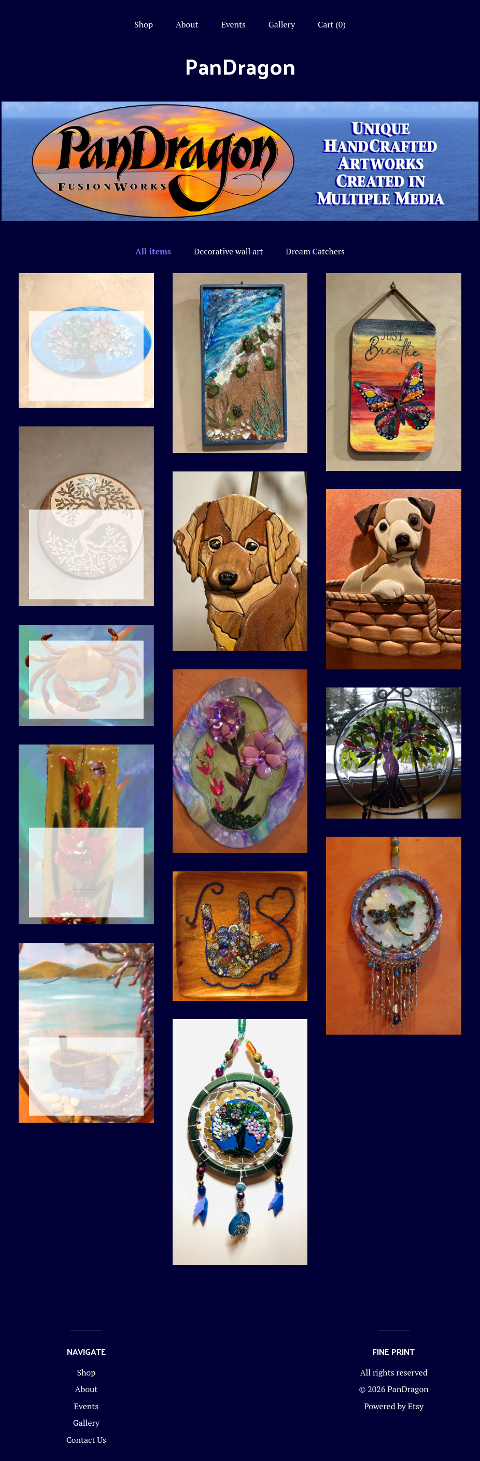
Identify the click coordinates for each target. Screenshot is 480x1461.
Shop (143, 24)
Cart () (332, 24)
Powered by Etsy (393, 1406)
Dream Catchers (315, 251)
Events (233, 24)
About (187, 24)
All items (153, 251)
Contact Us (86, 1439)
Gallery (282, 24)
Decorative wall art (228, 251)
